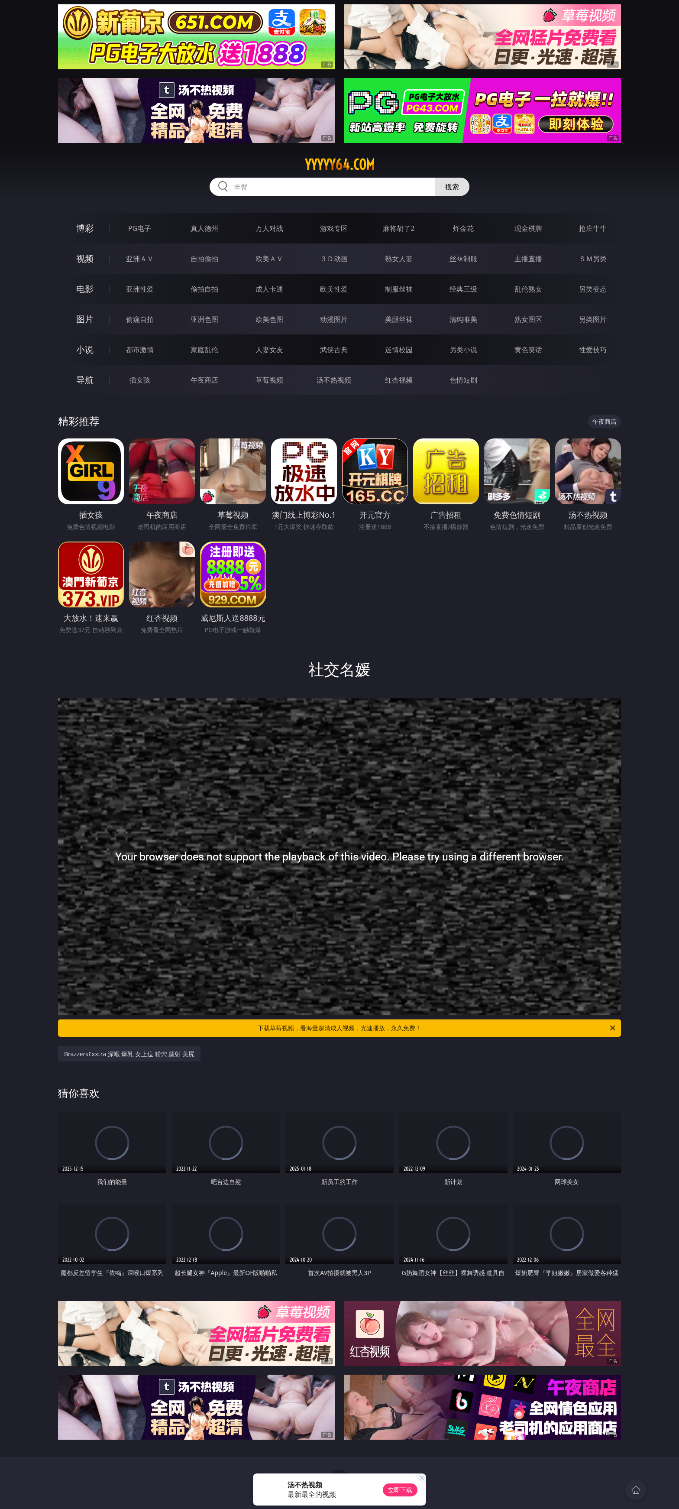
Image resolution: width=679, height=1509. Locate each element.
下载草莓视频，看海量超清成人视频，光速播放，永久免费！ (437, 1028)
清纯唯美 (463, 319)
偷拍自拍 (204, 289)
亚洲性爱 (140, 289)
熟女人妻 (399, 258)
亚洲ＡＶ (140, 258)
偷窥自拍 (140, 319)
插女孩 (139, 380)
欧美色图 (269, 319)
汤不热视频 (334, 380)
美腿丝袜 (399, 319)
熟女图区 (528, 319)
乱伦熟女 (528, 289)
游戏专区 (334, 228)
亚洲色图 (204, 319)
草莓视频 (269, 380)
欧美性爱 (334, 289)
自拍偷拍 (204, 258)
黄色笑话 (528, 349)
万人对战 (269, 228)
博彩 (85, 228)
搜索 (452, 186)
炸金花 (463, 228)
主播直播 (528, 258)
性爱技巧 (593, 349)
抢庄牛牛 (593, 228)
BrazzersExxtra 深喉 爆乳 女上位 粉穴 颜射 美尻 (129, 1054)
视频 (85, 258)
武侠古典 (334, 349)
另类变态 (593, 289)
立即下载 (400, 1490)
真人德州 (204, 228)
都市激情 (140, 349)
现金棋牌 (528, 228)
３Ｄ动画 (334, 258)
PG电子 (139, 228)
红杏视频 (399, 380)
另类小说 (463, 349)
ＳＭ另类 (593, 258)
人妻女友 (269, 349)
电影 (85, 289)
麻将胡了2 (398, 228)
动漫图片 (334, 319)
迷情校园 (399, 349)
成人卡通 (269, 289)
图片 (85, 319)
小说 (85, 349)
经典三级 (463, 289)
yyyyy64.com (340, 164)
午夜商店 (204, 380)
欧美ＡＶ (269, 258)
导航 (85, 380)
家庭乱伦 (204, 349)
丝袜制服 (463, 258)
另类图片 (593, 319)
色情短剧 (463, 380)
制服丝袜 (399, 289)
